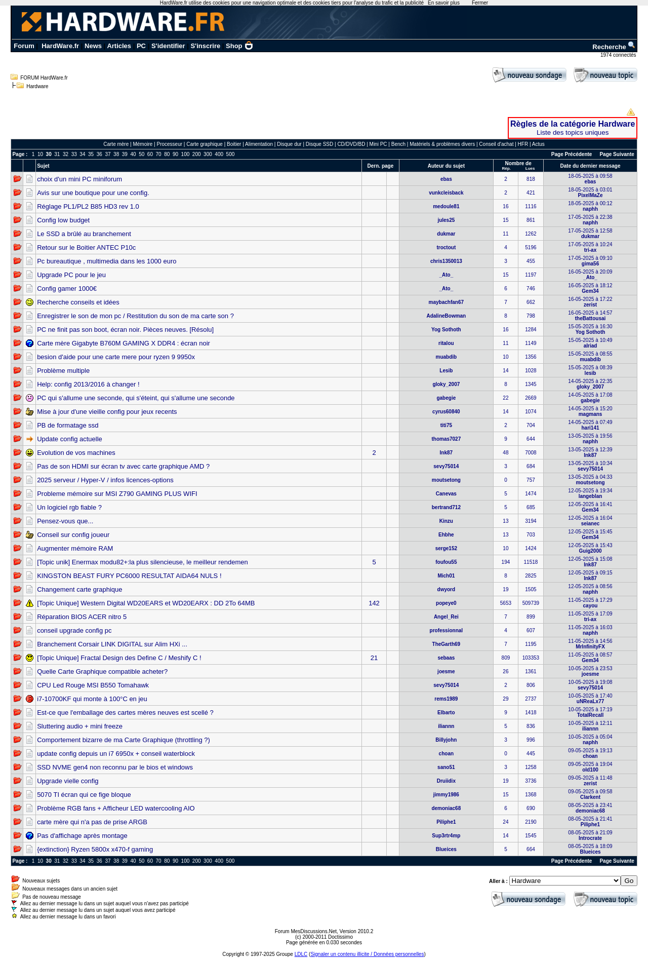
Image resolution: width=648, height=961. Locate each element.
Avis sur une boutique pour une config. (93, 193)
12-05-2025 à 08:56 (590, 589)
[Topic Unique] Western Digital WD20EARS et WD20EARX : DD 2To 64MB (146, 603)
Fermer (480, 3)
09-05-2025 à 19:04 (590, 767)
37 (107, 154)
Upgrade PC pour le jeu (71, 275)
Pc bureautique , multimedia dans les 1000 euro (106, 261)
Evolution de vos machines (76, 452)
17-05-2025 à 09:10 (590, 260)
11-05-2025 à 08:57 (590, 657)
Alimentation (259, 144)
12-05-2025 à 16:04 (590, 520)
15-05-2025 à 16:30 (590, 329)
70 (158, 154)
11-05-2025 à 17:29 (590, 602)
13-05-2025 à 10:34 (590, 466)
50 (141, 154)
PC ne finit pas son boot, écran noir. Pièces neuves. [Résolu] (125, 329)
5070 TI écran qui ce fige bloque (84, 794)
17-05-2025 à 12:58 (590, 233)
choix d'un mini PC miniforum (79, 179)
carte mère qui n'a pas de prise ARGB (92, 822)
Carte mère (116, 144)
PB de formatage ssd (67, 425)
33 (74, 154)
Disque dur (289, 144)
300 (208, 154)
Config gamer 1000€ (67, 288)
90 (175, 154)
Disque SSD (319, 144)
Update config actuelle (69, 439)
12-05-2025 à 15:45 (590, 534)
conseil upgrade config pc (74, 630)
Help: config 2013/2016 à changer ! (88, 384)
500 (230, 154)
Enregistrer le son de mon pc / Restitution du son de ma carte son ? (135, 316)
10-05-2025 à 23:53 (590, 671)
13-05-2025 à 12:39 (590, 452)
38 (116, 154)
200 (196, 154)
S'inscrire (205, 46)
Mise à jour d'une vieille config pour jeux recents (107, 411)
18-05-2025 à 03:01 (590, 192)
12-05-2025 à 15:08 (590, 561)
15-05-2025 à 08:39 (590, 370)
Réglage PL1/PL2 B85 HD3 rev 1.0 (88, 206)
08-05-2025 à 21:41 (590, 821)
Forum (24, 46)
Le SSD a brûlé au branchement (84, 234)
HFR (523, 144)
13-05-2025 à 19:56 (590, 438)
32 (65, 154)
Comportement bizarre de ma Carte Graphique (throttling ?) (123, 740)
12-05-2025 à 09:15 (590, 575)
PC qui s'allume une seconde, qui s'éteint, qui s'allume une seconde (135, 398)
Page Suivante (616, 154)
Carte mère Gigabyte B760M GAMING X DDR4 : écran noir (123, 343)
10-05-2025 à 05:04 (590, 739)
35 (91, 154)
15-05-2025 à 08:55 (590, 356)
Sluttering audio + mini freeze (80, 726)
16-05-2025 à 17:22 (590, 301)
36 (99, 154)
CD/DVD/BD (351, 144)
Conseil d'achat (496, 144)
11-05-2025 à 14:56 (590, 643)
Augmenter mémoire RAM (75, 548)
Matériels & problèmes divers (442, 144)
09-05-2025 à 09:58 (590, 794)
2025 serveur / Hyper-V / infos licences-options (105, 480)
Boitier (234, 144)
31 (57, 154)
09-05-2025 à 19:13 (590, 753)
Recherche (614, 47)
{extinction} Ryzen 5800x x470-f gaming (95, 849)
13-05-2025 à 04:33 (590, 479)
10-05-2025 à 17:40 (590, 698)
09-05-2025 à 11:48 (590, 780)
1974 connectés (618, 55)
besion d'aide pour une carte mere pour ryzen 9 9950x (116, 357)
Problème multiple (63, 370)
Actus (538, 144)
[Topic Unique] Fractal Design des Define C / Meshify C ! (119, 658)
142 (374, 603)
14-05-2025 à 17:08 (590, 397)
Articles (119, 46)
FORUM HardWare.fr (44, 78)
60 (150, 154)
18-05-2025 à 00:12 (590, 206)
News (93, 46)
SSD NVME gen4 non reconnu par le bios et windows (115, 767)
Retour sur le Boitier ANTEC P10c (86, 247)
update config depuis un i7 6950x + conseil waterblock (116, 753)
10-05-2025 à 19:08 (590, 684)
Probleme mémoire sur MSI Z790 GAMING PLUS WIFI (117, 493)
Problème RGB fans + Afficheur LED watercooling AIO (116, 808)
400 (219, 154)
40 (133, 154)
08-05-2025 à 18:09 (590, 849)
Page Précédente (571, 154)
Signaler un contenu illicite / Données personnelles (367, 954)
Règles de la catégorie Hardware (572, 124)
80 (167, 154)
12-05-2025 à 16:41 (590, 507)
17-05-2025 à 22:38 (590, 219)
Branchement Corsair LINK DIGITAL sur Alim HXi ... (112, 644)
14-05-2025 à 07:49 (590, 425)
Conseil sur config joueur (73, 535)
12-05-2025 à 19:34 (590, 493)
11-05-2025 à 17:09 (590, 616)
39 (125, 154)
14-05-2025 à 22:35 (590, 384)
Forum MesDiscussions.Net (306, 931)
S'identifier (168, 46)
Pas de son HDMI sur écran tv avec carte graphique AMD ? (123, 466)
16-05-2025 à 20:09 (590, 274)
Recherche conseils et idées (78, 302)
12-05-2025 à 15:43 (590, 548)
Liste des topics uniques (573, 132)
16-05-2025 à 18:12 (590, 288)
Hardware (37, 86)
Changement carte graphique (79, 589)
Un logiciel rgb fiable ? (69, 507)
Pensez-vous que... (65, 521)
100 (185, 154)
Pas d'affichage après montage (82, 835)
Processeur (169, 144)
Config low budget (63, 220)
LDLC (301, 954)
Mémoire (142, 144)
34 (82, 154)
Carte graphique (204, 144)
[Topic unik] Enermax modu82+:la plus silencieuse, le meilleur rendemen (142, 562)
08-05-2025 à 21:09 (590, 835)
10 (40, 154)
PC (141, 46)
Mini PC (378, 144)
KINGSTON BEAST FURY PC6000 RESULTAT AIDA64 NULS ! (129, 576)
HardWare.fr (60, 46)
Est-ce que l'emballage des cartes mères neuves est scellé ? (125, 712)
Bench (398, 144)
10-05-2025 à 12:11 (590, 726)
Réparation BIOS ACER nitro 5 (82, 617)
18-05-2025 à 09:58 (590, 178)
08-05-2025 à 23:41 (590, 808)
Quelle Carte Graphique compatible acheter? (102, 671)
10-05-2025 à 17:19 (590, 712)
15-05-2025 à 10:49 (590, 343)
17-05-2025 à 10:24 (590, 247)
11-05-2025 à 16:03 (590, 630)
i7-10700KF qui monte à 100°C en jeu (92, 699)
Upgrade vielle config (67, 781)
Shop (239, 46)
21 (374, 658)
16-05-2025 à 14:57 (590, 315)
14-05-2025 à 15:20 (590, 411)
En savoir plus (444, 3)
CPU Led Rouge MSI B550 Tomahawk (93, 685)
